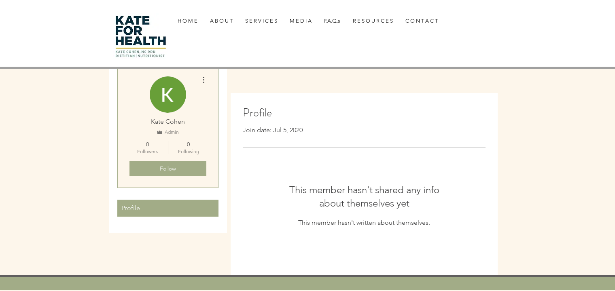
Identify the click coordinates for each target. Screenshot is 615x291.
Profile (130, 208)
